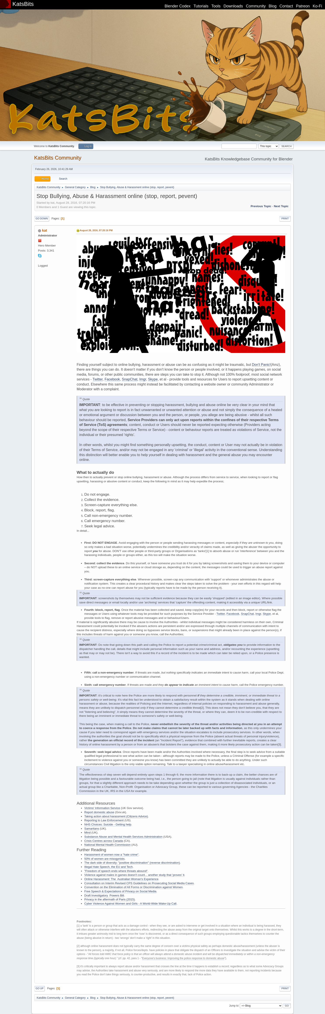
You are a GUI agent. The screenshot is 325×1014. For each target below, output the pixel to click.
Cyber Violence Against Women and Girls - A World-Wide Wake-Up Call (130, 903)
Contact (286, 6)
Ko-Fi (317, 6)
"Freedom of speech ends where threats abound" (116, 871)
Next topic (281, 206)
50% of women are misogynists (104, 858)
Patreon (303, 6)
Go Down (42, 218)
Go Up (39, 988)
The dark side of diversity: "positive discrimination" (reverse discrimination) (132, 862)
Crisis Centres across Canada (103, 840)
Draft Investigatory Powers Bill (104, 895)
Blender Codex (177, 6)
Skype (153, 379)
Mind (87, 832)
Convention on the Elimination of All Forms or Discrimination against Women (133, 887)
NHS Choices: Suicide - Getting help (107, 824)
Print (285, 218)
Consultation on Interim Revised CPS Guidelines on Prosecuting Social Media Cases (139, 883)
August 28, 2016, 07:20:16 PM (96, 230)
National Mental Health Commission (107, 844)
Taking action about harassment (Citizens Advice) (116, 816)
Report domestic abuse (99, 812)
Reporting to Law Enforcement (104, 820)
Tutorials (201, 6)
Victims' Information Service (102, 808)
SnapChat (129, 379)
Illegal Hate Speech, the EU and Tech (108, 866)
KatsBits (23, 4)
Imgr (142, 379)
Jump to (234, 1005)
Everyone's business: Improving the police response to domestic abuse (183, 958)
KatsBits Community (57, 158)
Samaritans (91, 828)
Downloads (233, 6)
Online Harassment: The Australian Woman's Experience (121, 879)
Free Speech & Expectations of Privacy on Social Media (120, 891)
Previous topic (261, 206)
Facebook (112, 379)
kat (44, 230)
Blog (273, 6)
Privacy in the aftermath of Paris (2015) (109, 899)
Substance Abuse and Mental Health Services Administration (123, 836)
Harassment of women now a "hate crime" (111, 854)
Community (256, 6)
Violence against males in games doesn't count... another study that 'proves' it (134, 875)
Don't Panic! (261, 364)
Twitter (98, 379)
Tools (216, 6)
